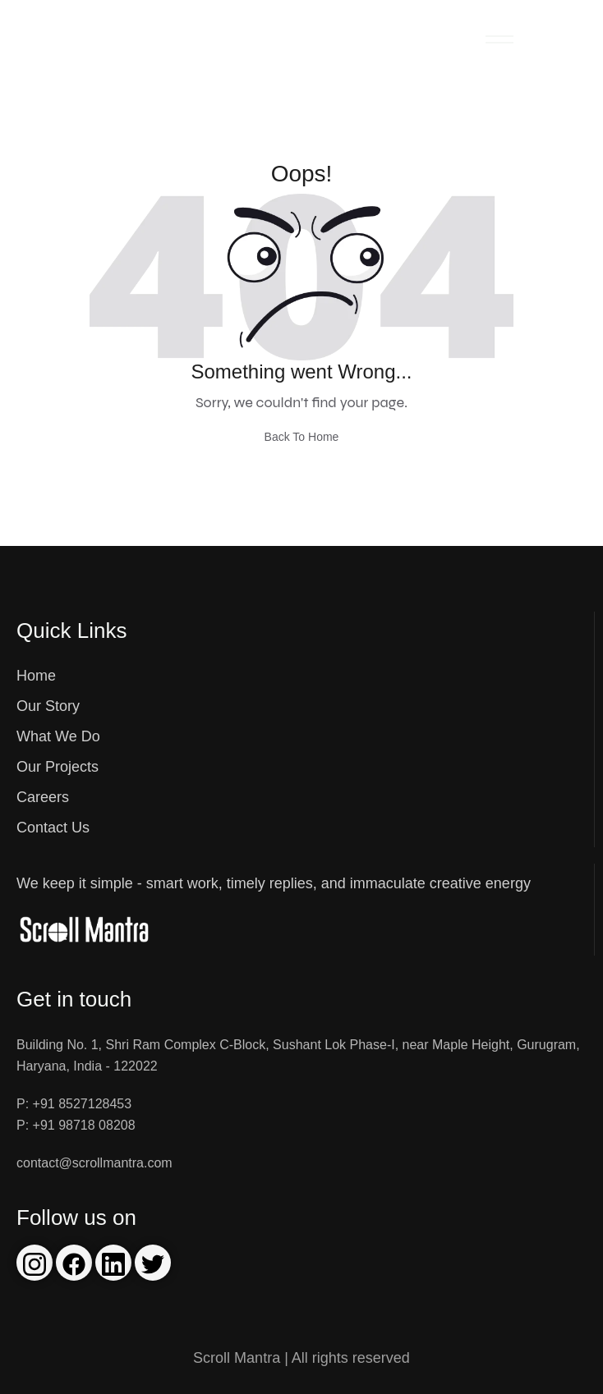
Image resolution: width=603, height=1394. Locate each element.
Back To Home (302, 436)
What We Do (58, 736)
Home (36, 675)
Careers (42, 797)
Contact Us (53, 827)
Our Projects (57, 767)
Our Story (48, 706)
